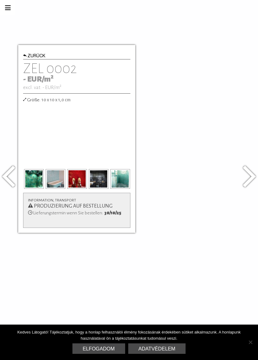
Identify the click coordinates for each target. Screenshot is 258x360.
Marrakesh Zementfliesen (211, 7)
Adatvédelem (156, 348)
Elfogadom (99, 348)
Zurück (34, 56)
